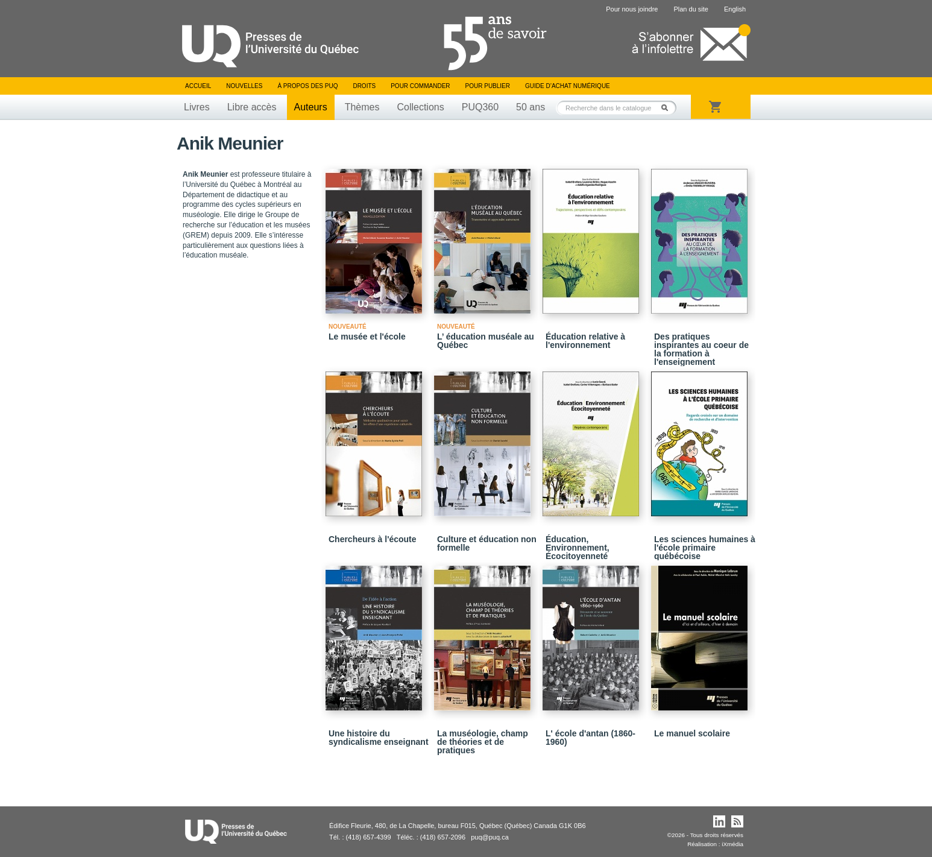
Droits (364, 86)
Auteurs (310, 107)
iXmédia (732, 844)
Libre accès (252, 107)
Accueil (198, 86)
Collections (420, 107)
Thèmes (362, 107)
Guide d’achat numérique (567, 86)
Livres (197, 107)
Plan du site (690, 9)
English (735, 9)
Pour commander (420, 86)
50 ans (530, 107)
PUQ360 (480, 107)
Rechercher (668, 107)
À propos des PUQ (307, 86)
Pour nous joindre (632, 9)
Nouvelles (244, 86)
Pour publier (487, 86)
